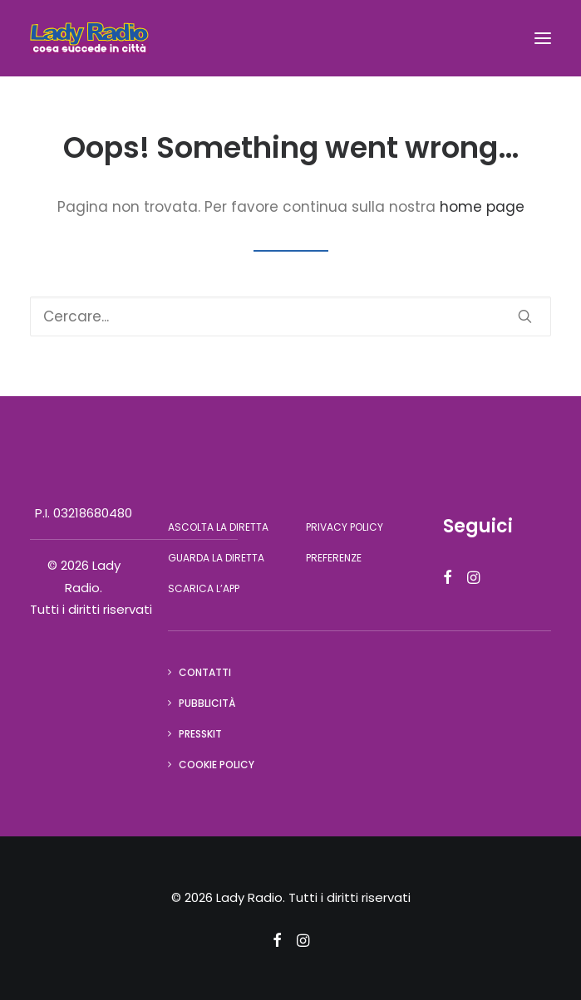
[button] (543, 38)
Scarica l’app (203, 588)
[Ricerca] (290, 316)
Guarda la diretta (216, 558)
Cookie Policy (216, 764)
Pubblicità (207, 703)
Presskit (200, 734)
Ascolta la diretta (218, 527)
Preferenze (334, 558)
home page (482, 207)
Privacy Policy (344, 527)
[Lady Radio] (89, 38)
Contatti (205, 672)
